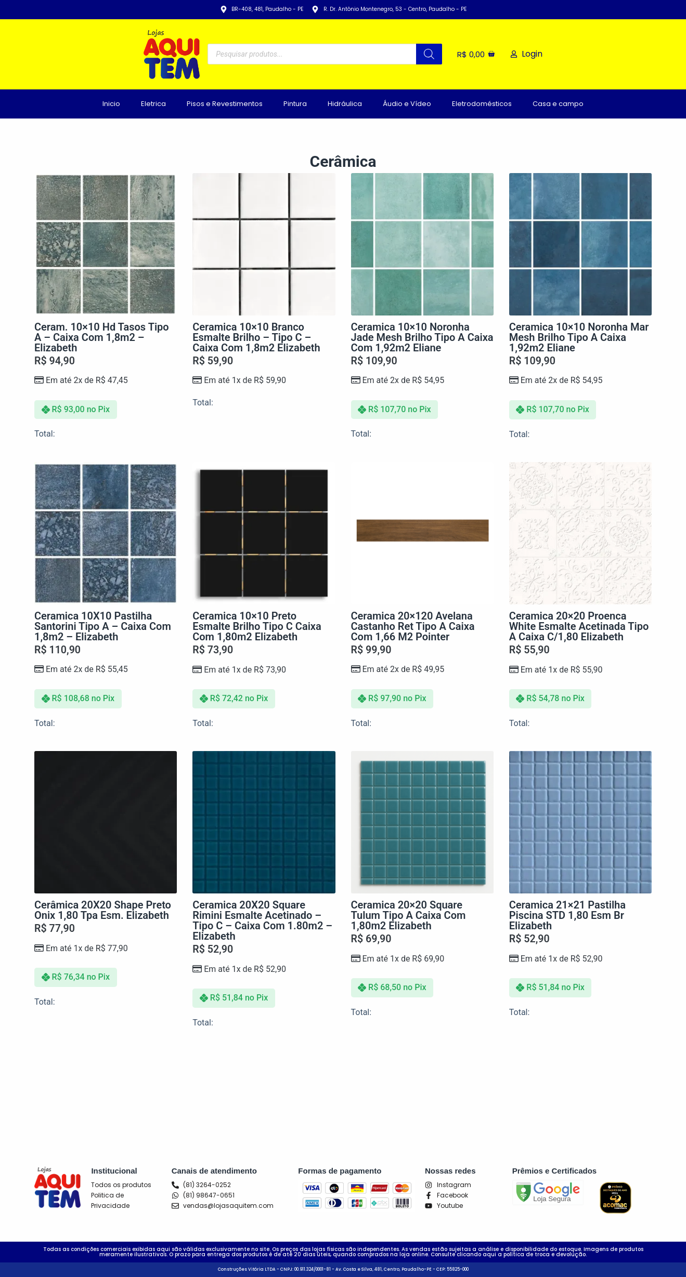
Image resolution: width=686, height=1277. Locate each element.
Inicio (111, 104)
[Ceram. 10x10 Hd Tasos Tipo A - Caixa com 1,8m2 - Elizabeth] (105, 244)
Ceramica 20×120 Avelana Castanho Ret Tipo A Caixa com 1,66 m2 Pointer (413, 626)
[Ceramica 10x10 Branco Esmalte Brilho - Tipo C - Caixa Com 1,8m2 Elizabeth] (263, 244)
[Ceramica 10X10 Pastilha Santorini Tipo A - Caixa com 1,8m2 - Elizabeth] (105, 533)
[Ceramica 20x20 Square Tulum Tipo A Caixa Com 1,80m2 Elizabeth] (422, 822)
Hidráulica (345, 104)
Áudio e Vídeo (407, 104)
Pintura (295, 104)
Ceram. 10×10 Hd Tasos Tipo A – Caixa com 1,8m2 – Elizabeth (101, 337)
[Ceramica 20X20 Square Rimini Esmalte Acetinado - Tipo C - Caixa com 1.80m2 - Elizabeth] (263, 822)
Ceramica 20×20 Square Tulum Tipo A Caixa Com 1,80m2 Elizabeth (408, 915)
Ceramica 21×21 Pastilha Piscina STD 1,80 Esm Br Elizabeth (567, 915)
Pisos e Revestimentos (225, 104)
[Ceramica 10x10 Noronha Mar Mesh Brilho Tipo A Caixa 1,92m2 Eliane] (580, 244)
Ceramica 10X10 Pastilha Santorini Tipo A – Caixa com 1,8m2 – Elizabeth (102, 626)
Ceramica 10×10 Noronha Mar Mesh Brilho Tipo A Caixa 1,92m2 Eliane (579, 337)
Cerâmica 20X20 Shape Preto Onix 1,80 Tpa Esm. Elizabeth (102, 910)
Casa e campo (558, 104)
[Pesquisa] (429, 54)
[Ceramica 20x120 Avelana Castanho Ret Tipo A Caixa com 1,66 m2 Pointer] (422, 533)
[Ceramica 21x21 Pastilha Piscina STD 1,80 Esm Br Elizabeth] (580, 822)
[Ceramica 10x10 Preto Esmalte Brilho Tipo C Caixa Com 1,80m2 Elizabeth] (263, 533)
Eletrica (153, 104)
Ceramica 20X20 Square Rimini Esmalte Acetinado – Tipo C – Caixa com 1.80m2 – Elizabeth (262, 920)
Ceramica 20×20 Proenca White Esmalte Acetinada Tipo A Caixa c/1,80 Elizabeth (579, 626)
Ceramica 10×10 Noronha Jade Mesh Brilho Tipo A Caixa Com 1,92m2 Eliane (422, 337)
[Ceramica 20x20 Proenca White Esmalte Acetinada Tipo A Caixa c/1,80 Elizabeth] (580, 533)
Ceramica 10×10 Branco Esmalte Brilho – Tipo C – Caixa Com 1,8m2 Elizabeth (256, 337)
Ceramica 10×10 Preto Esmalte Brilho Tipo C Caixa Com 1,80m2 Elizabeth (256, 626)
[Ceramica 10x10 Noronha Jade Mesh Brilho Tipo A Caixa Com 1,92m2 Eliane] (422, 244)
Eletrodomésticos (482, 104)
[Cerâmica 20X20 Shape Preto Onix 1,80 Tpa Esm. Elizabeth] (105, 822)
